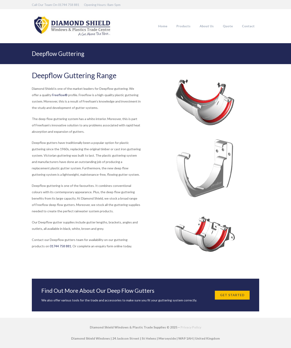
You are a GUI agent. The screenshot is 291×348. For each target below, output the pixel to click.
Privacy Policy (191, 327)
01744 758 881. (61, 246)
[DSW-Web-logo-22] (72, 26)
